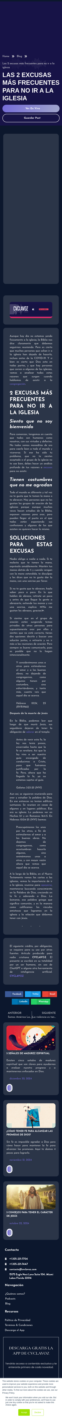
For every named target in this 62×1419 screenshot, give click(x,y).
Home (5, 56)
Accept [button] (24, 1412)
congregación (17, 384)
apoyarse (46, 885)
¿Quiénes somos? (15, 1294)
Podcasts (10, 1299)
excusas (48, 467)
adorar (30, 732)
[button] (14, 994)
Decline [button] (37, 1412)
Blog (19, 56)
